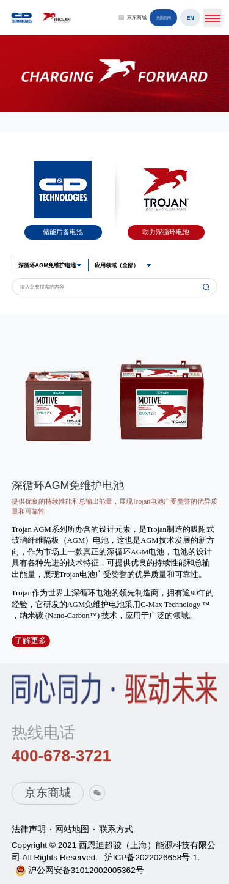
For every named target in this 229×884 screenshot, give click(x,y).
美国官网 (163, 17)
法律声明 (29, 829)
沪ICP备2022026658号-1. (152, 857)
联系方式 (116, 829)
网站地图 (72, 829)
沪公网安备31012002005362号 (86, 870)
